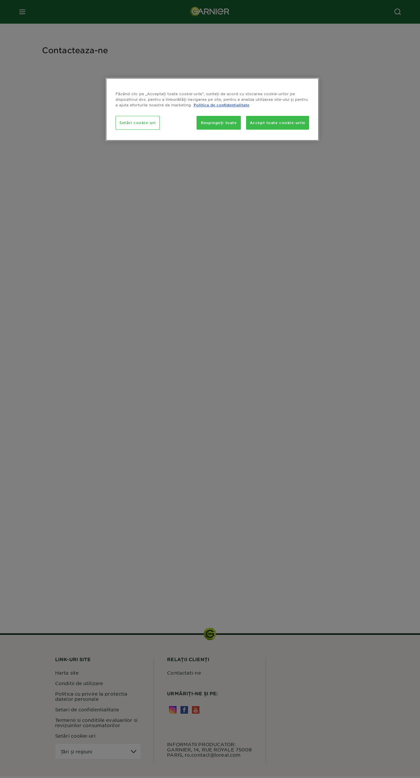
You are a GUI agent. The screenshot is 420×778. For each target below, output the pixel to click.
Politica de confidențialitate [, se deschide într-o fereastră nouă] (221, 104)
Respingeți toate (219, 122)
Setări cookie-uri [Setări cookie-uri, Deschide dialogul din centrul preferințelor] (137, 122)
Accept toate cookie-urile (277, 122)
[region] (212, 109)
